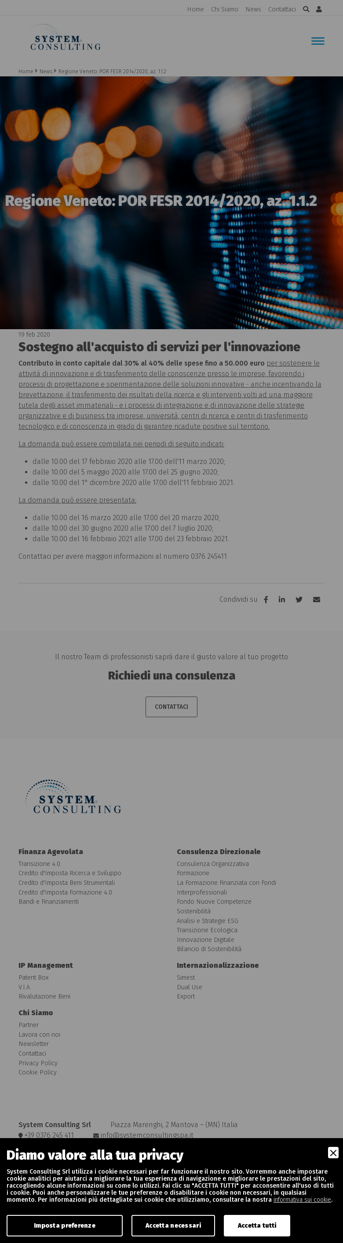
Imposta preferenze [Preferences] (64, 1225)
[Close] (333, 1152)
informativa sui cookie (302, 1199)
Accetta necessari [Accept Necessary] (173, 1225)
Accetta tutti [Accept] (257, 1225)
